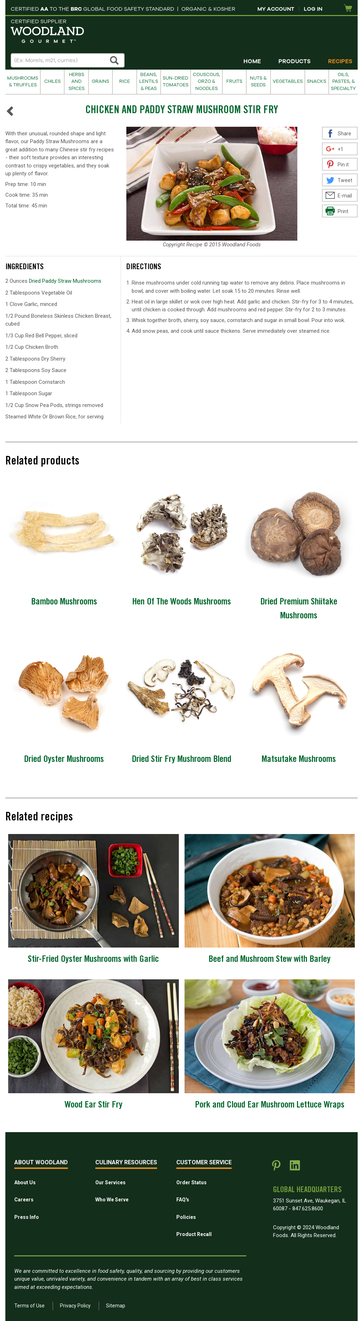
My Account (275, 8)
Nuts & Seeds (258, 81)
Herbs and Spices (77, 81)
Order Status (191, 1182)
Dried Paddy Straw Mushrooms (65, 281)
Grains (100, 81)
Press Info (26, 1217)
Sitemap (115, 1306)
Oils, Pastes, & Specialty (343, 81)
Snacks (316, 81)
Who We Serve (111, 1199)
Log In (313, 8)
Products (294, 61)
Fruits (234, 81)
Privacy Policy (75, 1306)
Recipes (340, 61)
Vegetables (288, 81)
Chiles (52, 81)
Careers (24, 1199)
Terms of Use (29, 1306)
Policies (186, 1217)
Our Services (110, 1182)
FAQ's (182, 1199)
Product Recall (194, 1234)
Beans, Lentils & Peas (148, 81)
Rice (124, 81)
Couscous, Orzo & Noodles (206, 81)
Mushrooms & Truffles (22, 81)
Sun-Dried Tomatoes (175, 81)
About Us (25, 1182)
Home (252, 61)
